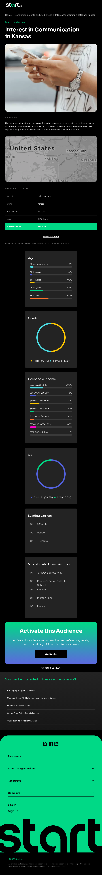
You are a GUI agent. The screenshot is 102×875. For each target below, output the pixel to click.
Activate (51, 654)
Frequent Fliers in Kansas (18, 705)
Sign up (13, 811)
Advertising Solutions (21, 768)
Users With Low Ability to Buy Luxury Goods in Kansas (31, 698)
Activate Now (51, 236)
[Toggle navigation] (94, 5)
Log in (12, 805)
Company (14, 793)
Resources (14, 780)
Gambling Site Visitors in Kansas (22, 721)
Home (8, 15)
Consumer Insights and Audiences (33, 15)
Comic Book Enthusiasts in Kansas (23, 713)
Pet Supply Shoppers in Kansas (21, 690)
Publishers (14, 756)
